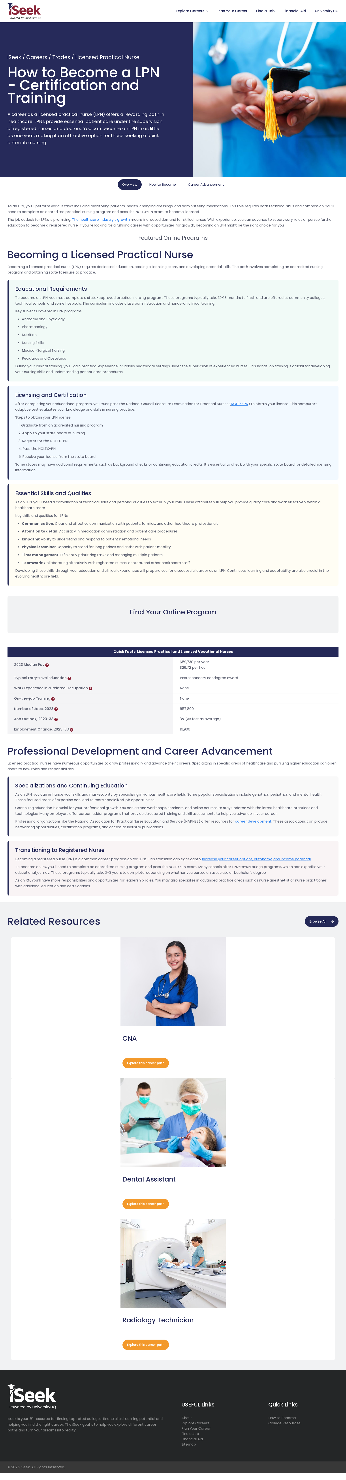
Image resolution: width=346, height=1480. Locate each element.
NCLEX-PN (239, 403)
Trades (61, 57)
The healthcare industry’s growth (101, 219)
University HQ (326, 10)
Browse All (317, 921)
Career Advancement (206, 184)
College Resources (284, 1430)
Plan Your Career (232, 10)
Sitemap (188, 1451)
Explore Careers (190, 10)
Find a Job (265, 10)
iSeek (14, 57)
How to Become (162, 184)
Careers (36, 57)
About (186, 1425)
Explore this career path (148, 1065)
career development (253, 821)
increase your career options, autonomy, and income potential (256, 859)
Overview (129, 184)
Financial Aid (295, 10)
